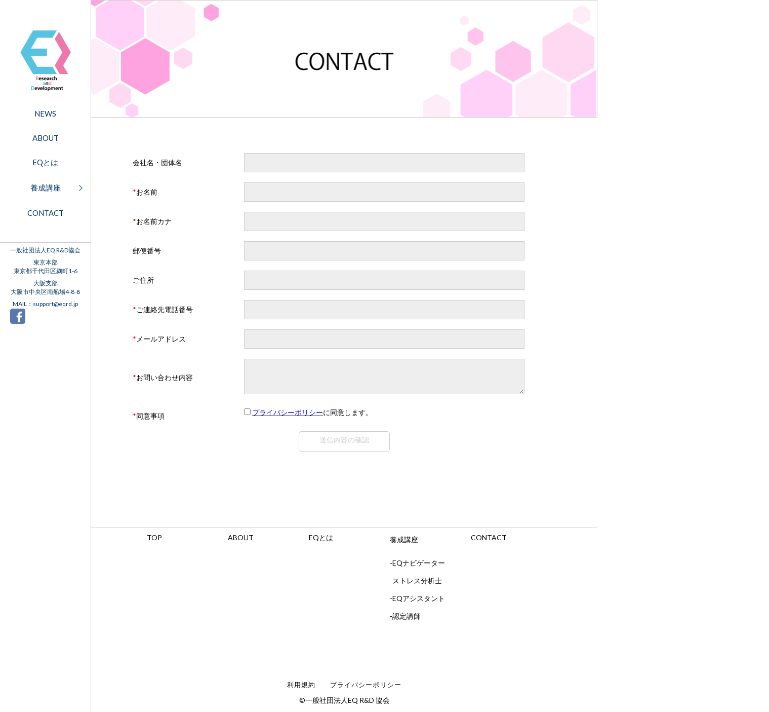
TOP (154, 542)
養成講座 (45, 187)
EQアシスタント (418, 602)
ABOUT (45, 137)
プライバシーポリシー (287, 417)
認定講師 (406, 620)
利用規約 (301, 689)
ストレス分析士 (417, 585)
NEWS (45, 113)
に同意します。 (312, 417)
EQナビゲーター (418, 567)
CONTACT (45, 212)
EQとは (45, 162)
